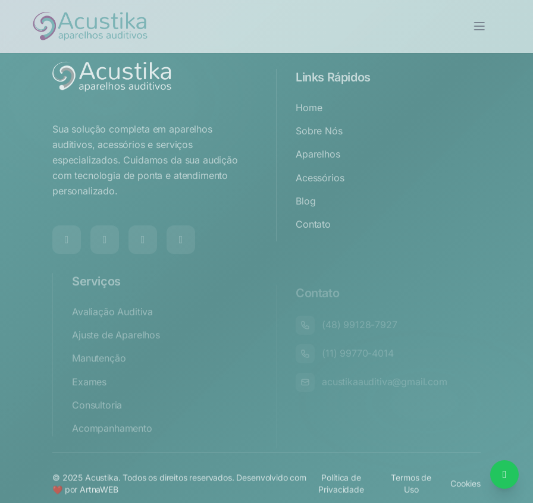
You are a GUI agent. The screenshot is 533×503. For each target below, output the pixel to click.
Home (309, 124)
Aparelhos (318, 171)
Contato (313, 241)
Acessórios (320, 194)
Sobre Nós (319, 147)
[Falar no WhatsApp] (504, 474)
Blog (305, 218)
